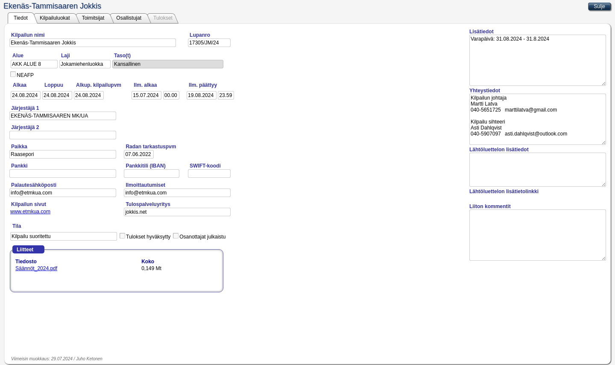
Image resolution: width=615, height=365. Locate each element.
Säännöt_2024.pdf (36, 268)
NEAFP (25, 75)
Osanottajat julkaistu (202, 237)
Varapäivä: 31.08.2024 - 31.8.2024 (537, 60)
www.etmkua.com (30, 212)
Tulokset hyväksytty (148, 237)
